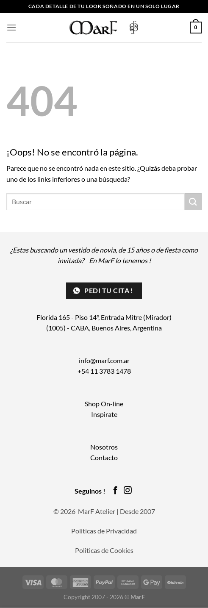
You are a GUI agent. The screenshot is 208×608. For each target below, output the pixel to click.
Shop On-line (104, 404)
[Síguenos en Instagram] (128, 490)
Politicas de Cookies (104, 550)
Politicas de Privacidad (104, 531)
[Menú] (11, 27)
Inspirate (104, 414)
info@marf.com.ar (104, 360)
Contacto (104, 457)
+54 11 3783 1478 (104, 371)
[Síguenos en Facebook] (115, 490)
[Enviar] (193, 201)
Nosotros (104, 447)
